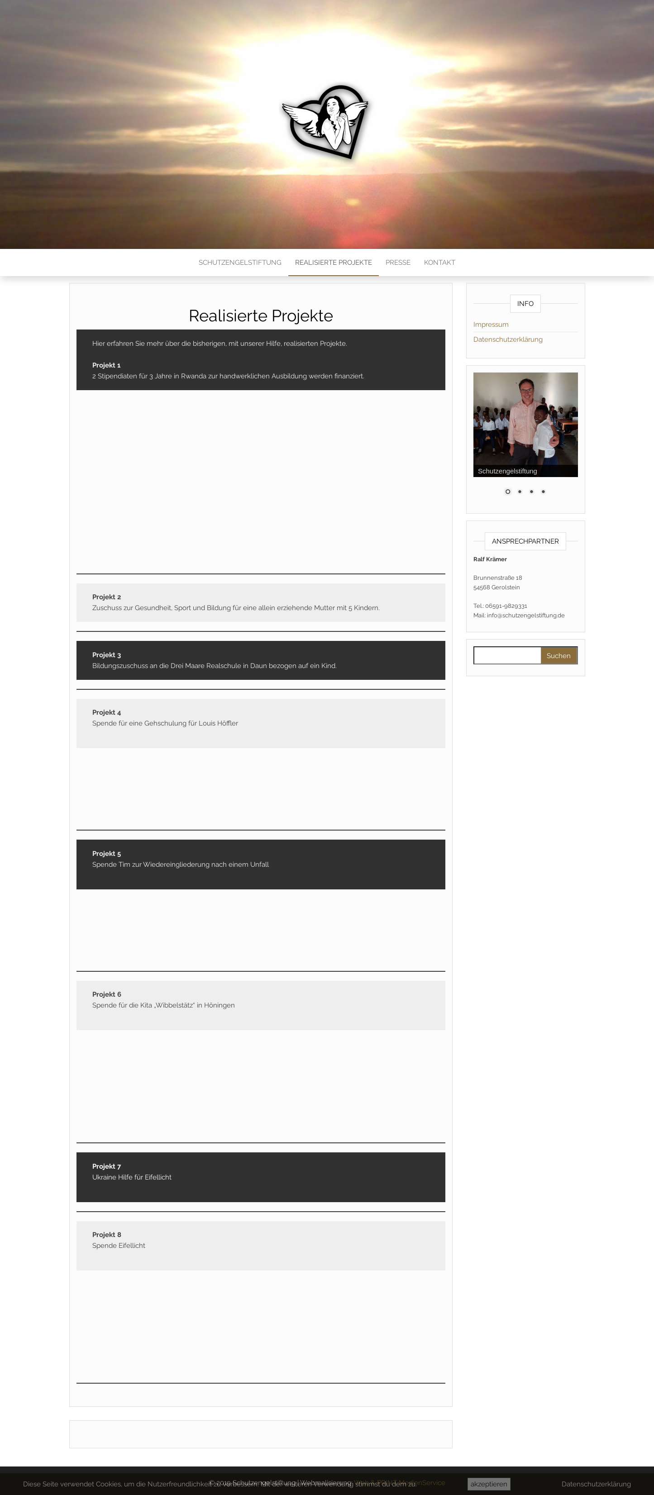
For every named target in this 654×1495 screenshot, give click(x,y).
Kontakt (439, 262)
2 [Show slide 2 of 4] (520, 492)
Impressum (491, 324)
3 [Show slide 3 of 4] (531, 492)
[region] (525, 439)
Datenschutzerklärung (508, 339)
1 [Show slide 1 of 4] (508, 492)
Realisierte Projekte (333, 262)
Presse (398, 262)
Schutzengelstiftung (240, 262)
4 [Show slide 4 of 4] (543, 492)
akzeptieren (489, 1484)
